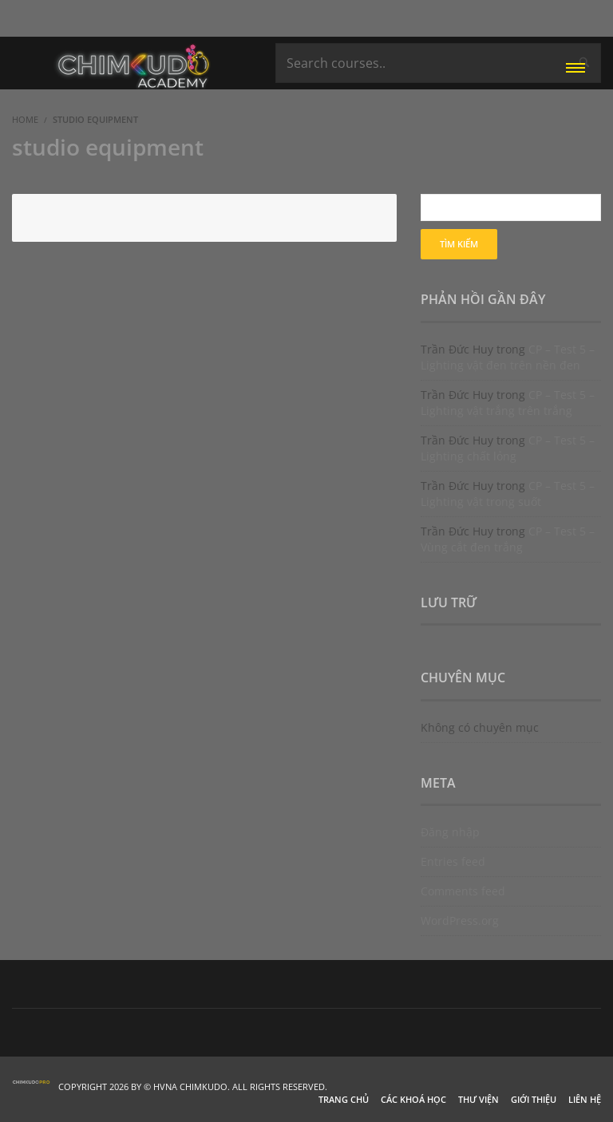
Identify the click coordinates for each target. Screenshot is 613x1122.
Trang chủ (343, 1099)
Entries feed (453, 861)
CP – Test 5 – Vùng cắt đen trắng (508, 539)
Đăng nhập (450, 832)
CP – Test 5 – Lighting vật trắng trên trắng (508, 402)
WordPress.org (460, 920)
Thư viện (478, 1099)
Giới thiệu (533, 1099)
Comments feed (463, 891)
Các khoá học (413, 1099)
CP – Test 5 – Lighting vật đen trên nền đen (508, 357)
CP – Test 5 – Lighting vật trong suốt (508, 493)
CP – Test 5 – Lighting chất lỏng (508, 448)
